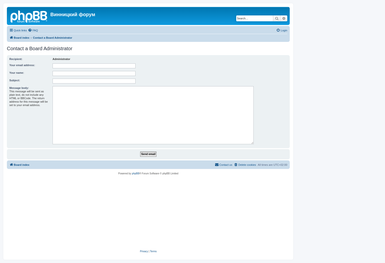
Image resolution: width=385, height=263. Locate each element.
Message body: (19, 87)
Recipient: (15, 59)
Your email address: (22, 65)
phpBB (135, 173)
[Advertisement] (148, 212)
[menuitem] (33, 30)
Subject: (14, 80)
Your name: (16, 72)
